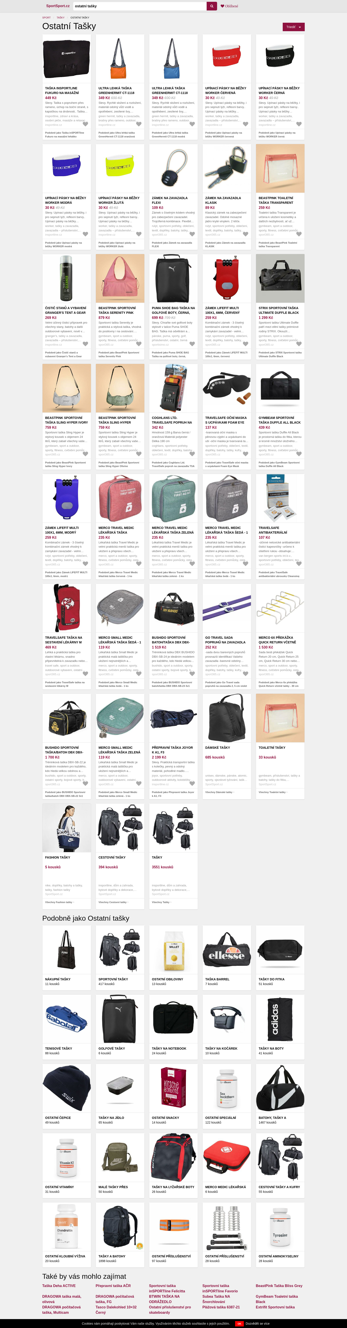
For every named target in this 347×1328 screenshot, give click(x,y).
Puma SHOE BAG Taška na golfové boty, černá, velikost (173, 312)
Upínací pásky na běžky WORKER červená (225, 90)
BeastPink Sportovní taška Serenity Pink (117, 310)
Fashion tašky (57, 857)
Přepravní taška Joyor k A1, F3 (172, 750)
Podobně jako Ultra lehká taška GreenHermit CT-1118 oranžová (117, 134)
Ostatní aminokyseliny (279, 1256)
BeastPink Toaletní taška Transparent (276, 200)
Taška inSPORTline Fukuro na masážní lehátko (62, 92)
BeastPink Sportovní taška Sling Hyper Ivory (66, 420)
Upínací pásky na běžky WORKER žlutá (119, 200)
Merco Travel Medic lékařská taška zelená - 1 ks (173, 532)
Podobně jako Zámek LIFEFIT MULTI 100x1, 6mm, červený (226, 354)
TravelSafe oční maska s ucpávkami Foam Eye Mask (226, 422)
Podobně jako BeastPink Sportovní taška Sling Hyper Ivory (65, 464)
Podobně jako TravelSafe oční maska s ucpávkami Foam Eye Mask (226, 464)
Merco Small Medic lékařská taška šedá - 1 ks (120, 642)
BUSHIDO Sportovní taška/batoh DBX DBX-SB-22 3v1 (64, 752)
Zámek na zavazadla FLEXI (170, 200)
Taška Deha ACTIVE (59, 1286)
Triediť (291, 27)
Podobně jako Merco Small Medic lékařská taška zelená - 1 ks (118, 794)
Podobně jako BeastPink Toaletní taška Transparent (278, 244)
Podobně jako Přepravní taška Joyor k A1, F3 (173, 794)
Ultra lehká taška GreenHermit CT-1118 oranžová (116, 92)
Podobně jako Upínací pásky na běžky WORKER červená (223, 134)
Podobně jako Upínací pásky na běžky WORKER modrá (63, 244)
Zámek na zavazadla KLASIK (223, 200)
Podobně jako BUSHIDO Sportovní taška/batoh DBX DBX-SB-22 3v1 (65, 794)
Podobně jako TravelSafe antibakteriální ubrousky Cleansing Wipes (279, 576)
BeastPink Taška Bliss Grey (279, 1286)
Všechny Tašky (160, 902)
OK (239, 1323)
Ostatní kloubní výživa (65, 1256)
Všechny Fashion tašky (58, 902)
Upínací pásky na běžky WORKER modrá (65, 200)
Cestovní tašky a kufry (279, 1187)
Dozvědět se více (258, 1323)
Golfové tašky (112, 1048)
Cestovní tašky (112, 857)
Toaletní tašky (272, 747)
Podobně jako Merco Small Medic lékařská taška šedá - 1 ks (118, 684)
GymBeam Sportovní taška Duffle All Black (280, 420)
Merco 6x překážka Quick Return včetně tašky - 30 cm (277, 642)
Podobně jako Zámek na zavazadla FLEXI (172, 244)
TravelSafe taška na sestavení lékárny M (63, 640)
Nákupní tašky (58, 979)
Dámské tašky (217, 747)
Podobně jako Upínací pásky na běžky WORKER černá (277, 134)
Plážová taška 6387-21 (221, 1307)
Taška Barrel (217, 979)
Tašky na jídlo (111, 1118)
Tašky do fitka (271, 979)
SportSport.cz (58, 6)
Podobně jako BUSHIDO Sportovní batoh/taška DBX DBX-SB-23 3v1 (172, 684)
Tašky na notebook (169, 1048)
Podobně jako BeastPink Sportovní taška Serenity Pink (119, 354)
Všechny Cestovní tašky (113, 902)
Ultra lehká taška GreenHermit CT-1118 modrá (170, 92)
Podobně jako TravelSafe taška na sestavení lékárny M (65, 684)
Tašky (61, 17)
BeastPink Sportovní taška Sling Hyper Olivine (117, 422)
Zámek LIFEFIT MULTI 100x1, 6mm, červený (222, 310)
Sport (46, 17)
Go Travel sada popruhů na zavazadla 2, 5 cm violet (225, 642)
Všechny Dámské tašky (218, 792)
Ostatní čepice (58, 1118)
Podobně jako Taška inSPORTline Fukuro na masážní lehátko (64, 134)
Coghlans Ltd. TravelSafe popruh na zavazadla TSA (172, 422)
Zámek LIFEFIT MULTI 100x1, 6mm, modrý (62, 530)
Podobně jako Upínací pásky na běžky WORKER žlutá (117, 244)
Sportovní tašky (113, 979)
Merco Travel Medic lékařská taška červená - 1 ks (116, 532)
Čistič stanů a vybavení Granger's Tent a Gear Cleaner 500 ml (65, 312)
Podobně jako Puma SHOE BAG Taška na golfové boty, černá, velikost (170, 356)
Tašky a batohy (112, 1256)
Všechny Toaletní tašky (272, 792)
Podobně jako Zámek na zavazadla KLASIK (225, 244)
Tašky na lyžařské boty (173, 1187)
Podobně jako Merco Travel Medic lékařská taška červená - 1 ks (118, 574)
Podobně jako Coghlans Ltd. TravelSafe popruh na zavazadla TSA (173, 464)
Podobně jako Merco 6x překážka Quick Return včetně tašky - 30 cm (279, 684)
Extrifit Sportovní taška (275, 1307)
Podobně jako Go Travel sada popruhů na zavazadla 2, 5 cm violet (226, 684)
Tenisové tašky (58, 1048)
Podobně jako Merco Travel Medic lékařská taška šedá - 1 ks (225, 574)
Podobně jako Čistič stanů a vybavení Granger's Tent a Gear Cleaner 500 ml (63, 356)
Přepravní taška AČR (113, 1286)
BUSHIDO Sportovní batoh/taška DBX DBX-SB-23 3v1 (171, 642)
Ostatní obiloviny (167, 979)
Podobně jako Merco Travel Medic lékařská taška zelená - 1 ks (171, 574)
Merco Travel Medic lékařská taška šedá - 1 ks (226, 532)
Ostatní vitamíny (59, 1187)
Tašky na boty (271, 1048)
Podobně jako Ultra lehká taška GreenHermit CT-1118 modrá (170, 134)
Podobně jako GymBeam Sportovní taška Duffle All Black (279, 464)
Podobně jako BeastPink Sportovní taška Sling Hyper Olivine (119, 464)
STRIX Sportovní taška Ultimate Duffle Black (279, 310)
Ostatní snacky (165, 1118)
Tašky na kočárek (221, 1048)
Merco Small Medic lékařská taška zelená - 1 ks (119, 752)
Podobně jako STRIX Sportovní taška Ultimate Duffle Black (280, 354)
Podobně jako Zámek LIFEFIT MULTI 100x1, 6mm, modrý (66, 574)
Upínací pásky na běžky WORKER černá (279, 90)
